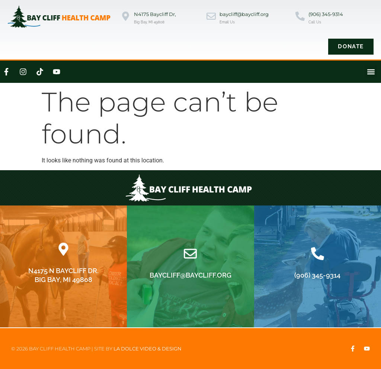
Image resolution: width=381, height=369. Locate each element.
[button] (371, 72)
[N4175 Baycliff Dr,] (125, 17)
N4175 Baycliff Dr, (155, 14)
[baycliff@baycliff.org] (211, 17)
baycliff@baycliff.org (244, 14)
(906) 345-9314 (325, 14)
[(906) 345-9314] (300, 17)
